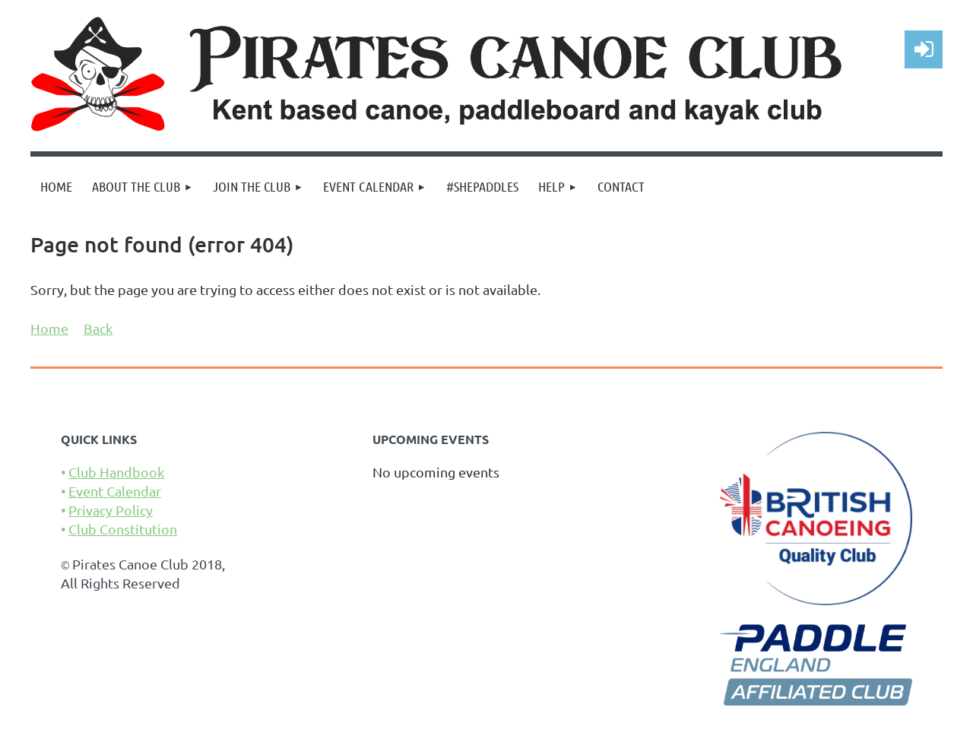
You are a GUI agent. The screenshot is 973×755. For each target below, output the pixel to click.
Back (98, 328)
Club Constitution (122, 529)
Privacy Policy (110, 510)
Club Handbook (116, 472)
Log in (924, 49)
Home (49, 328)
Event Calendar (114, 491)
